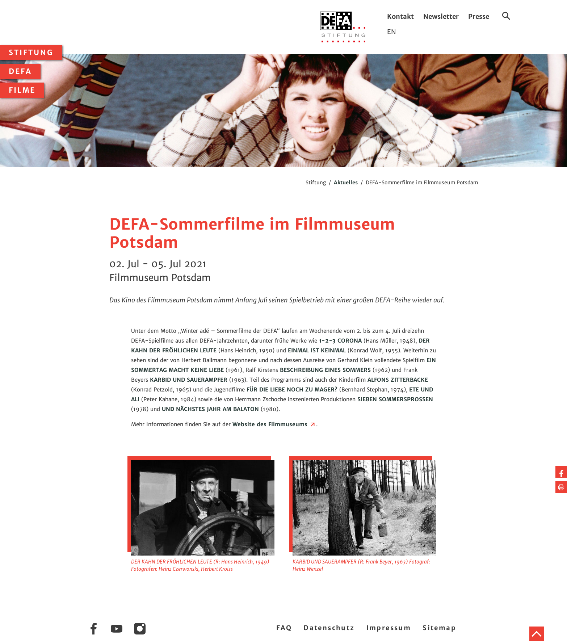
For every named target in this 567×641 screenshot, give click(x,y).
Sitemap (439, 628)
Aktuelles (346, 182)
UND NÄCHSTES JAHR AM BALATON (210, 409)
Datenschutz (328, 628)
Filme (22, 90)
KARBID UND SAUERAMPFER (188, 379)
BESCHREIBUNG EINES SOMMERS (325, 369)
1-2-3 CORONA (340, 340)
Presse (478, 16)
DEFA (20, 71)
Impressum (388, 628)
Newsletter (441, 16)
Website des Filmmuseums (274, 424)
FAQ (284, 628)
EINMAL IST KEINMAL (317, 350)
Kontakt (400, 16)
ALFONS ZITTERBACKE (398, 379)
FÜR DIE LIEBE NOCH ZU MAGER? (292, 389)
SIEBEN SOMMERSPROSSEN (395, 399)
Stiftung (31, 52)
